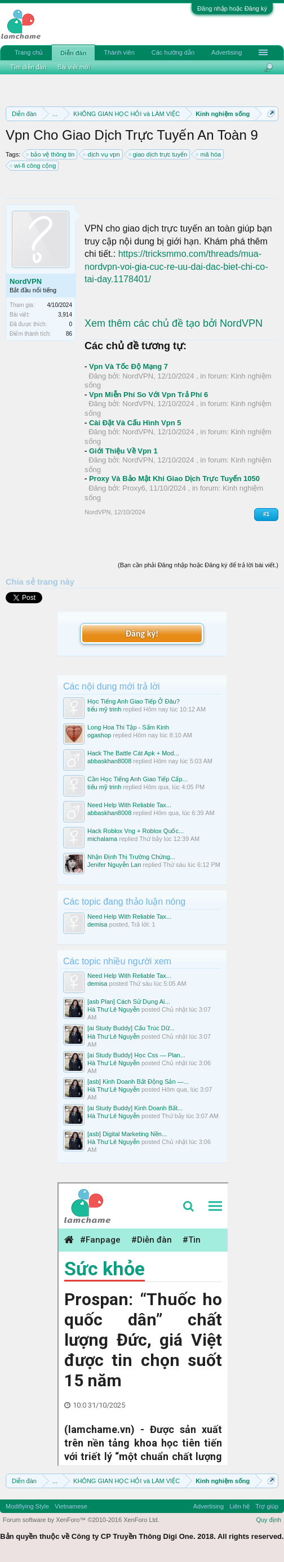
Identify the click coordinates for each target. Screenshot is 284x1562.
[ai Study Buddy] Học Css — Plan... (136, 1055)
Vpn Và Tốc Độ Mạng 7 (128, 366)
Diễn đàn (73, 53)
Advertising (226, 52)
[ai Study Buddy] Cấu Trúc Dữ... (131, 1028)
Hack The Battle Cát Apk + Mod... (133, 753)
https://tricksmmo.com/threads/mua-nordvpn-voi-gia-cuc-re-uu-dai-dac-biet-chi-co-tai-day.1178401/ (176, 266)
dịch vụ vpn (101, 154)
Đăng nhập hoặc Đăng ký (232, 8)
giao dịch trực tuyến (159, 154)
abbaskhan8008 (109, 761)
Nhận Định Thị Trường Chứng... (131, 856)
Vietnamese (71, 1506)
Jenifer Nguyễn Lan (114, 864)
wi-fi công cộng (33, 166)
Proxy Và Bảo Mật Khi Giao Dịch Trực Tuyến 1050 (174, 478)
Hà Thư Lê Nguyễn (113, 1009)
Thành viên (119, 52)
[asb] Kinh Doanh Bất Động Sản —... (138, 1081)
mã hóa (209, 154)
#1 (266, 514)
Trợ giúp (266, 1506)
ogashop (99, 735)
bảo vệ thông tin (50, 154)
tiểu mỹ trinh (104, 709)
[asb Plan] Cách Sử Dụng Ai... (128, 1001)
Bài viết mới (73, 67)
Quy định (268, 1519)
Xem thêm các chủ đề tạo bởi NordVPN (174, 323)
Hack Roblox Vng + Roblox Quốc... (135, 830)
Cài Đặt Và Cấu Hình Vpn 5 (135, 423)
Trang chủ (29, 52)
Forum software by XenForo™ (81, 1519)
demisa (97, 924)
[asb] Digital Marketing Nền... (127, 1134)
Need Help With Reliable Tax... (129, 805)
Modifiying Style (27, 1506)
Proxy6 (133, 488)
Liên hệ (239, 1506)
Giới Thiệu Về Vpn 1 (123, 451)
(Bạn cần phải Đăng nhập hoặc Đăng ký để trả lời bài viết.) (198, 565)
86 (69, 334)
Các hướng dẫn (173, 52)
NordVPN (26, 281)
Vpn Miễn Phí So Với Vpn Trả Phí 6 (148, 394)
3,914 (65, 314)
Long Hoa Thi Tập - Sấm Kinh (128, 727)
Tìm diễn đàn (28, 67)
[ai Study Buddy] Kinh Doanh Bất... (135, 1108)
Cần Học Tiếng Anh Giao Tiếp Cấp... (137, 779)
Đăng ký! (142, 633)
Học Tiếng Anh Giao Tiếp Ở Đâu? (133, 701)
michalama (102, 838)
